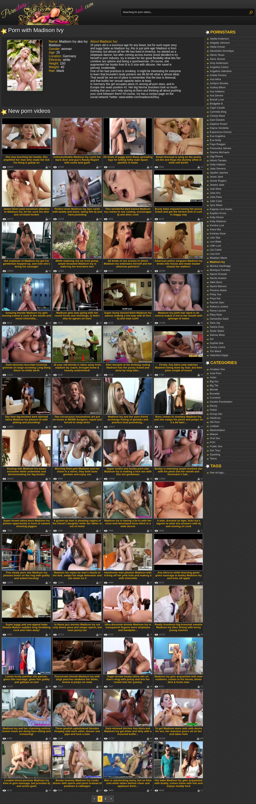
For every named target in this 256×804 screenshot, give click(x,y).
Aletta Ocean (217, 46)
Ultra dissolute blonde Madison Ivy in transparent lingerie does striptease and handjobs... (128, 627)
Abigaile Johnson (220, 42)
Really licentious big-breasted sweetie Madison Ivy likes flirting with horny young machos (178, 627)
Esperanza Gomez (221, 132)
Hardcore (215, 417)
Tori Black (215, 351)
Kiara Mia (215, 229)
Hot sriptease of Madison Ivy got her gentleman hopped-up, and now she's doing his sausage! (26, 263)
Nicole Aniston (218, 278)
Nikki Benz (216, 282)
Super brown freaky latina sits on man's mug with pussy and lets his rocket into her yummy (128, 679)
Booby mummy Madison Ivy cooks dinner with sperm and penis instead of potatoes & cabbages (77, 783)
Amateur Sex (217, 369)
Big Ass (214, 381)
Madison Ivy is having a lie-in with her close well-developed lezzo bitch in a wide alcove (128, 523)
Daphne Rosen (218, 123)
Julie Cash (216, 201)
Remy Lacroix (218, 310)
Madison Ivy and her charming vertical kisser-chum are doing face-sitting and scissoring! (26, 731)
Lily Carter (216, 249)
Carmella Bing (218, 111)
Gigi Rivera (216, 156)
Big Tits (214, 385)
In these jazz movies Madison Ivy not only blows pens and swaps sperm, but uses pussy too (77, 627)
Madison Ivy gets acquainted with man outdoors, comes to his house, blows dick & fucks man (179, 679)
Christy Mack (217, 115)
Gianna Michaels (219, 152)
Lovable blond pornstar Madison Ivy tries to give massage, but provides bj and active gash (26, 783)
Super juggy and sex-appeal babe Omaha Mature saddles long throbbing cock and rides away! (26, 627)
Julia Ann (215, 192)
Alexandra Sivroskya (222, 50)
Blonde (214, 389)
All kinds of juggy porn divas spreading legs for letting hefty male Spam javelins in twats (127, 159)
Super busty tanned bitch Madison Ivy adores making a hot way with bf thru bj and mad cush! (128, 315)
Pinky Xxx (215, 294)
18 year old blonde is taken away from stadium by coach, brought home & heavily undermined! (77, 367)
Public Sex (216, 446)
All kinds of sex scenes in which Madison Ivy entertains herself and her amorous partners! (128, 263)
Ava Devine (216, 95)
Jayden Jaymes (219, 172)
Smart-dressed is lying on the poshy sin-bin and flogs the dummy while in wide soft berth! (178, 159)
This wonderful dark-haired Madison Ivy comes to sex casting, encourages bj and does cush (127, 211)
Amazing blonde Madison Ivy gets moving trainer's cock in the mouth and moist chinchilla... (26, 315)
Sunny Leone (217, 347)
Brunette (215, 393)
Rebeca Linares (219, 306)
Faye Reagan (218, 144)
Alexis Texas (217, 54)
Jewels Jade (217, 184)
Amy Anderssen (219, 63)
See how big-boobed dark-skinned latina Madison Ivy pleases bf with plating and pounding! (26, 419)
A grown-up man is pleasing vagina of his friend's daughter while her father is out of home (77, 523)
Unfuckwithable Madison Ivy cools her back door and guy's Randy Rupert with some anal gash (77, 159)
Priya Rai (215, 298)
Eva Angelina (217, 136)
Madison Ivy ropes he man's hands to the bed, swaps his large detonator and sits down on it (77, 575)
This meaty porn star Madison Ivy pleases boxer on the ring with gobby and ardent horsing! (26, 575)
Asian (213, 377)
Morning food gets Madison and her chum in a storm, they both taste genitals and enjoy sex (77, 471)
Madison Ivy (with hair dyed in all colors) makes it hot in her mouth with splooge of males (178, 315)
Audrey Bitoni (217, 87)
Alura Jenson (217, 58)
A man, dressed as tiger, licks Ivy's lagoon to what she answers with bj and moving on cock (178, 523)
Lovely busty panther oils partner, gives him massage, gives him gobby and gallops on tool (26, 679)
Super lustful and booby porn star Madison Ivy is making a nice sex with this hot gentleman (127, 471)
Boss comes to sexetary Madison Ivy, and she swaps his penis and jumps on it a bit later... (178, 419)
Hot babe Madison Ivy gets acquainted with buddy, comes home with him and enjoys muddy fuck (178, 783)
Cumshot (215, 397)
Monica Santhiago (220, 265)
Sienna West (217, 334)
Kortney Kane (218, 233)
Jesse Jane (216, 176)
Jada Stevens (218, 168)
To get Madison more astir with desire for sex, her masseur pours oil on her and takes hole (178, 731)
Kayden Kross (218, 213)
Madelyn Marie (218, 257)
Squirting (215, 454)
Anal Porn (215, 373)
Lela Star (215, 237)
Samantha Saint (219, 318)
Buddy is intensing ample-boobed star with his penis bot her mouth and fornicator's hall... (178, 471)
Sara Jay (215, 322)
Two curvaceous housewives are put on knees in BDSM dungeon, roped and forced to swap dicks (77, 419)
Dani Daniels (217, 119)
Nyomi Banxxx (218, 286)
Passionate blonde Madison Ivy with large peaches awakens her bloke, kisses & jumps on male (77, 679)
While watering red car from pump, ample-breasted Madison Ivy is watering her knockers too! (77, 263)
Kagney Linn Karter (221, 209)
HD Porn (215, 422)
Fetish (213, 409)
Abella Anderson (219, 38)
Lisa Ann (215, 253)
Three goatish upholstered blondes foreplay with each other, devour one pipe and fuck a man (77, 731)
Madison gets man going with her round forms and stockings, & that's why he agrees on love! (77, 315)
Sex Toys (215, 450)
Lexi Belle (215, 241)
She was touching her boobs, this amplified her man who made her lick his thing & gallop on (26, 159)
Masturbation (217, 430)
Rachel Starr (217, 302)
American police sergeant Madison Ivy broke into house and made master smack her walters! (178, 263)
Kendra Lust (217, 225)
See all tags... (218, 472)
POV (212, 442)
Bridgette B (216, 103)
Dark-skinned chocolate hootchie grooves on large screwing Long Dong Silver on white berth (27, 367)
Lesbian (214, 426)
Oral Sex (215, 438)
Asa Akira (215, 79)
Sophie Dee (217, 343)
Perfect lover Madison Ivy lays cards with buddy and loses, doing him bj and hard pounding (77, 211)
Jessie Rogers (218, 180)
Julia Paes (216, 196)
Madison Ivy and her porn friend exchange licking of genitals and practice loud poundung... (128, 419)
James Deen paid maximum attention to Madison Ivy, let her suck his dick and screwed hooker (26, 211)
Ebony (213, 405)
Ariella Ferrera (218, 75)
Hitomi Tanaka (218, 160)
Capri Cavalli (217, 107)
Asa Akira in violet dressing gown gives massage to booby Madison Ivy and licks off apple (178, 575)
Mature (214, 434)
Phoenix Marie (218, 290)
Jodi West (215, 188)
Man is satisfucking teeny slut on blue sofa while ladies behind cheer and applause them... (128, 783)
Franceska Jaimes (220, 148)
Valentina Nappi (219, 355)
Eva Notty (215, 140)
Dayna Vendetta (219, 127)
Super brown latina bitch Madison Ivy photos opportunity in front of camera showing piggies (26, 523)
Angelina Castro (219, 67)
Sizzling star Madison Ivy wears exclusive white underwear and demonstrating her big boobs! (26, 471)
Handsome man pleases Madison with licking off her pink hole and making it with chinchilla (128, 575)
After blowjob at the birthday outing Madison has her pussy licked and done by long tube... (128, 367)
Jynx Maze (216, 205)
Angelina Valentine (220, 71)
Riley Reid (216, 314)
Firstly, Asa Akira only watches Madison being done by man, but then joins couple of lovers (178, 367)
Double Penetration (221, 401)
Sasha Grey (217, 326)
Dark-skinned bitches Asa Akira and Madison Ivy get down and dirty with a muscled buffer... (128, 731)
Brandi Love (217, 99)
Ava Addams (217, 91)
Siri (212, 339)
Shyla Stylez (217, 330)
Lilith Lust (215, 245)
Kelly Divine (217, 217)
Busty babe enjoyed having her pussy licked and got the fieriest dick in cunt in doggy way (178, 211)
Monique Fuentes (220, 270)
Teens (213, 458)
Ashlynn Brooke (219, 83)
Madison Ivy (217, 261)
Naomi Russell (218, 274)
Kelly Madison (218, 221)
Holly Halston (217, 164)
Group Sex (216, 413)
